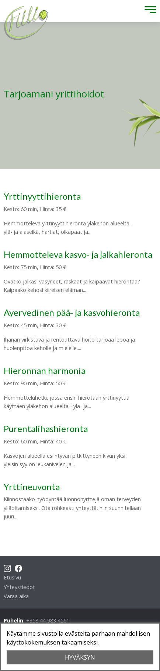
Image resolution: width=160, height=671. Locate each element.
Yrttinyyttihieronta (42, 196)
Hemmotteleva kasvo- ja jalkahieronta (78, 254)
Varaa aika (16, 596)
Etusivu (12, 577)
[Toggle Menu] (148, 11)
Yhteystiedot (19, 586)
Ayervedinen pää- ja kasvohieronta (72, 312)
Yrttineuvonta (32, 486)
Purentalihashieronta (46, 428)
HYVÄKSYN (80, 657)
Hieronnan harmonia (45, 370)
